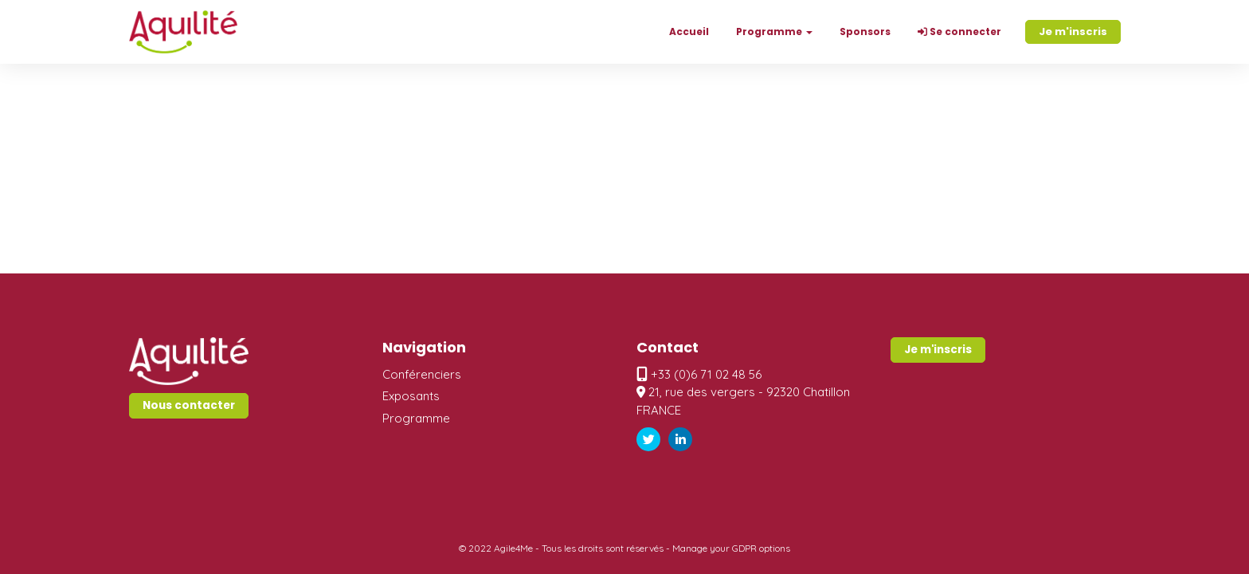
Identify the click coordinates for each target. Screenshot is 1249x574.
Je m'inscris (1073, 31)
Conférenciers (421, 374)
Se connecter (959, 31)
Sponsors (865, 31)
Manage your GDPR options (731, 548)
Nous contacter (189, 405)
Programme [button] (774, 31)
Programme (416, 418)
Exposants (411, 395)
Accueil (689, 31)
